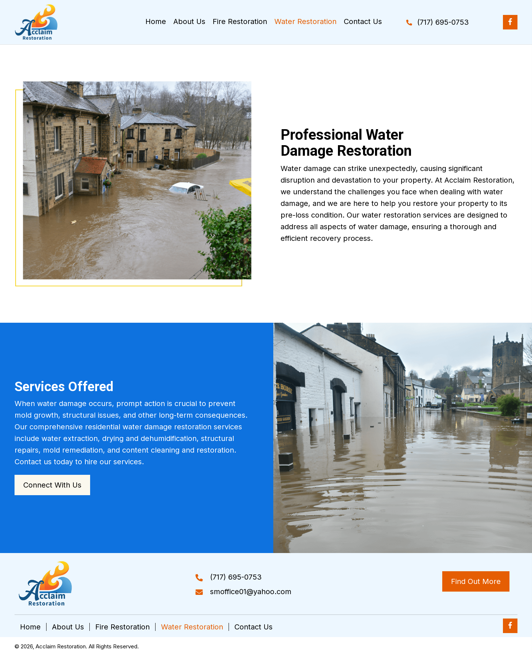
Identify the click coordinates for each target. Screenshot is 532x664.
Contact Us (253, 627)
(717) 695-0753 (236, 577)
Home (30, 627)
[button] (437, 22)
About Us (68, 627)
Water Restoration (192, 627)
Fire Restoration (122, 627)
